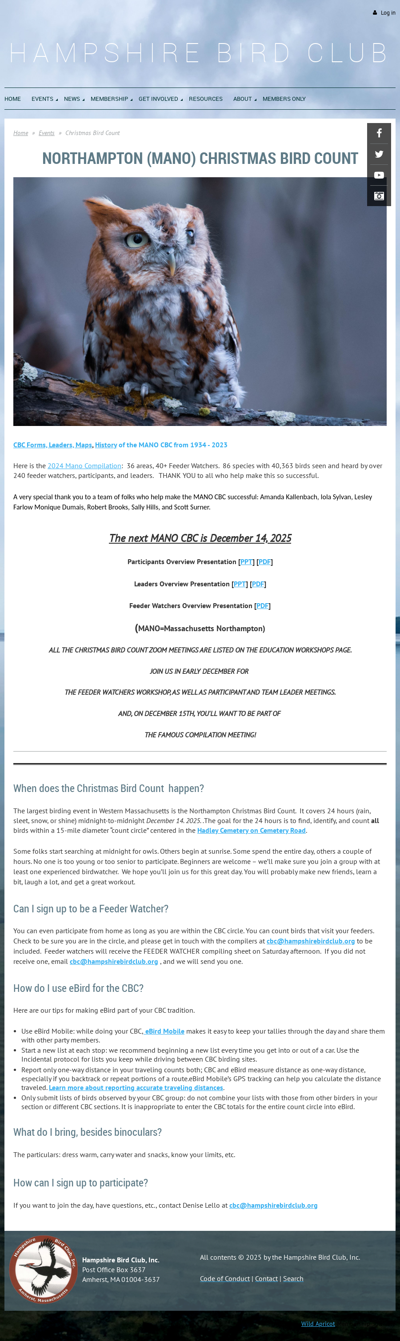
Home (20, 133)
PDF (265, 561)
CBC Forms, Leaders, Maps (52, 444)
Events (47, 133)
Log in (388, 12)
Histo (106, 444)
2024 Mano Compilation (84, 465)
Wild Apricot (318, 1324)
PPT (246, 561)
